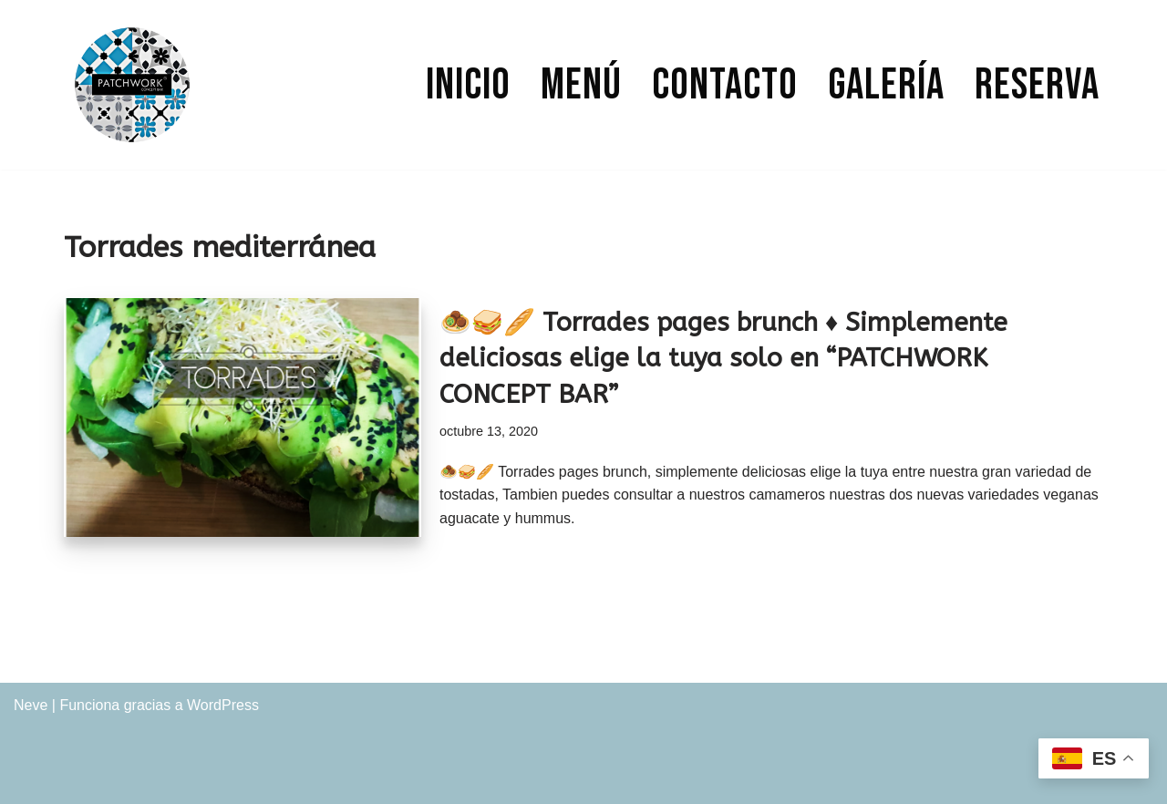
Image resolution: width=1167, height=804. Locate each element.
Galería (886, 85)
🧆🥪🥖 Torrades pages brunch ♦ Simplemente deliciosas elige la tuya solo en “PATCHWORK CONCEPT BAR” (723, 357)
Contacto (725, 85)
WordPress (223, 705)
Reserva (1037, 85)
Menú (581, 85)
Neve (30, 705)
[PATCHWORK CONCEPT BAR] (132, 84)
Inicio (468, 85)
